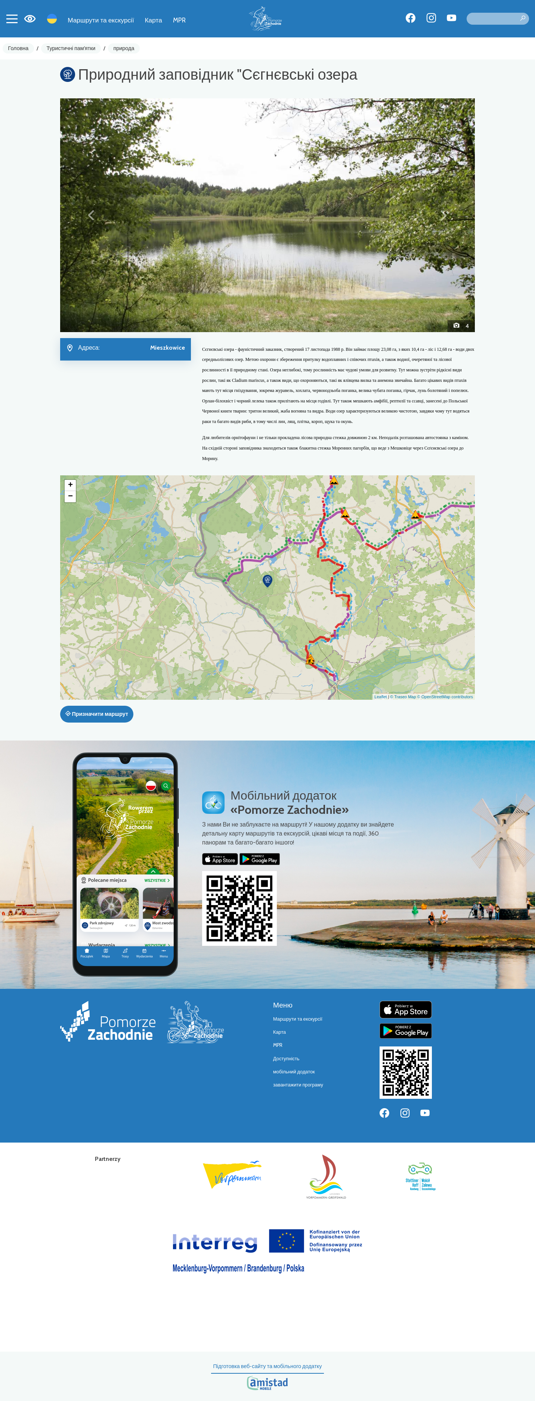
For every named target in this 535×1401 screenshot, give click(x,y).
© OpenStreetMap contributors (445, 697)
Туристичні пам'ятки (70, 48)
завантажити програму (298, 1085)
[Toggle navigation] (12, 18)
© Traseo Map (403, 697)
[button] (91, 215)
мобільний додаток (294, 1071)
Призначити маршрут (96, 714)
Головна (18, 48)
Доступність (286, 1058)
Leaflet (380, 697)
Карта (153, 20)
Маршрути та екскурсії (101, 20)
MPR (179, 20)
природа (124, 48)
